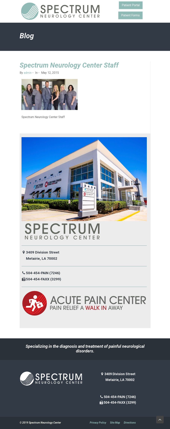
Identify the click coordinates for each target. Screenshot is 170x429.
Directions (130, 422)
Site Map (115, 422)
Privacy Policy (98, 422)
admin (28, 73)
